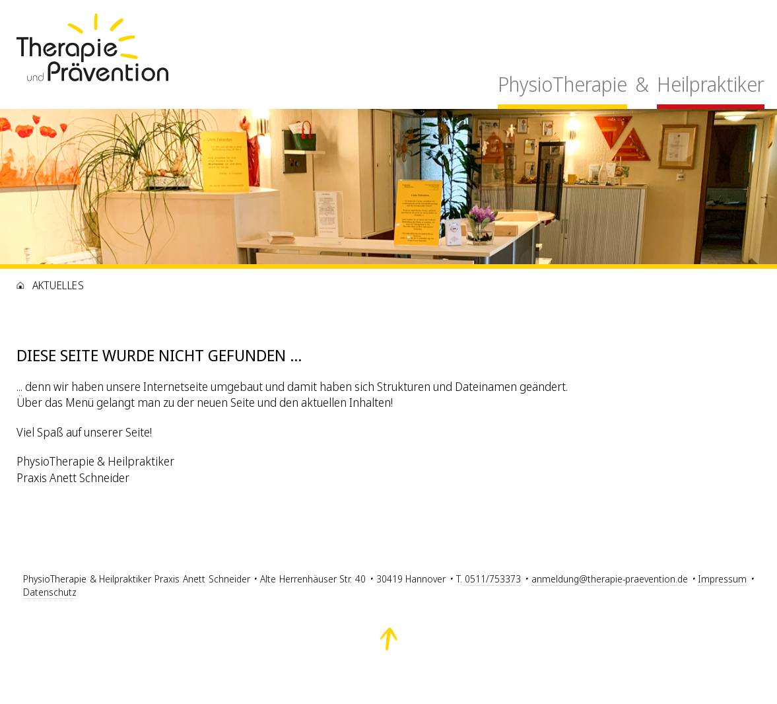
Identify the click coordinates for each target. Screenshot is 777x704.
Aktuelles (58, 285)
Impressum (722, 579)
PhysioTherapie (562, 84)
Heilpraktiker (710, 84)
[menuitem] (562, 88)
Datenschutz (50, 592)
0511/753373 (493, 579)
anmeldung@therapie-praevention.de (609, 579)
